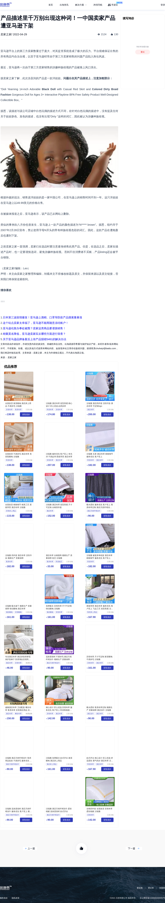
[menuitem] (81, 5)
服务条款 (4, 898)
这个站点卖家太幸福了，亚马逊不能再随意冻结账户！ (35, 322)
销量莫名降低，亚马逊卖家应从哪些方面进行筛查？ (34, 333)
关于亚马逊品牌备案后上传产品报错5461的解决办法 (34, 339)
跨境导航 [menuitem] (98, 5)
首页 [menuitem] (50, 5)
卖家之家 (12, 357)
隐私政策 (15, 898)
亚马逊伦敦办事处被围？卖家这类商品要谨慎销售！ (34, 328)
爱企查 (151, 888)
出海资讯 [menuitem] (64, 5)
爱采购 (140, 888)
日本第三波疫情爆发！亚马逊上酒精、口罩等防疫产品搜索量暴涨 (42, 317)
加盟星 (162, 888)
